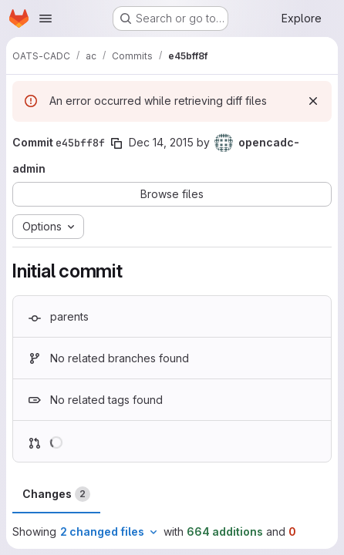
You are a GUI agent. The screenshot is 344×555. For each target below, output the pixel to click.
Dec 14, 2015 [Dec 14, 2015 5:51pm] (161, 142)
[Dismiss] (313, 101)
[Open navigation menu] (45, 18)
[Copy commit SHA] (116, 143)
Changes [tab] (56, 494)
